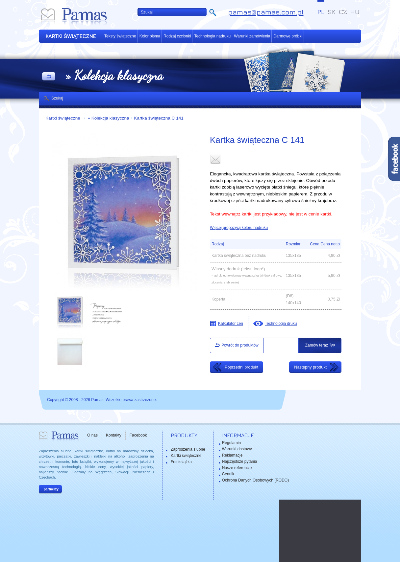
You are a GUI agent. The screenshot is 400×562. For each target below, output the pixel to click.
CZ (343, 11)
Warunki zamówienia (252, 36)
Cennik (228, 474)
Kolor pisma (149, 36)
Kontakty (113, 435)
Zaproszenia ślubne (188, 449)
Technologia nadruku (212, 36)
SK (332, 11)
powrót (48, 76)
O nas (92, 435)
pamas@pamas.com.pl (266, 12)
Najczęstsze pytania (239, 461)
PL (320, 11)
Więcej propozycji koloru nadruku (239, 227)
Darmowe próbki (287, 36)
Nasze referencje (237, 467)
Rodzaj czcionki (177, 36)
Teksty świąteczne (120, 36)
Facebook (138, 435)
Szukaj (57, 98)
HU (355, 11)
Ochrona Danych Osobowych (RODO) (255, 480)
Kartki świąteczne (63, 118)
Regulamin (231, 442)
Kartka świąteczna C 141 (159, 118)
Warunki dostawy (237, 449)
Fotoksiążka (181, 462)
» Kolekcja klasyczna (108, 118)
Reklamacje (232, 455)
